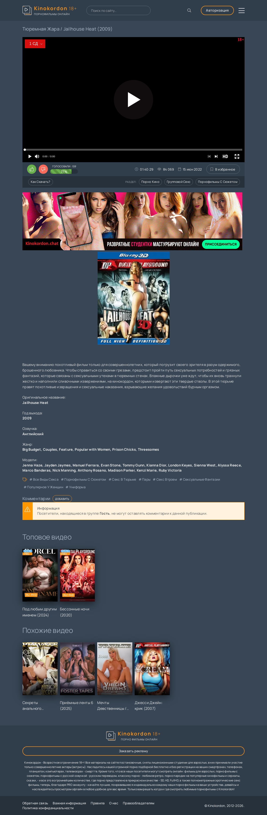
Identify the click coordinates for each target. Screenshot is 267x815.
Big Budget (31, 449)
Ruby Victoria (170, 470)
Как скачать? (40, 182)
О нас (113, 803)
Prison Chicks (124, 449)
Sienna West (205, 465)
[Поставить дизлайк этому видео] (43, 169)
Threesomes (148, 449)
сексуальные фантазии (201, 479)
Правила (98, 803)
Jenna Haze (32, 465)
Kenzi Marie (147, 470)
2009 (26, 418)
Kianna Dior (156, 465)
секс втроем (166, 479)
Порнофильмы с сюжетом (217, 182)
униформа (77, 487)
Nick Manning (64, 470)
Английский (32, 433)
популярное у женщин (45, 487)
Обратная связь (35, 803)
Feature (66, 449)
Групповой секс (178, 182)
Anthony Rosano (92, 470)
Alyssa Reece (229, 465)
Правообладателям (139, 803)
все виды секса (46, 479)
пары (146, 479)
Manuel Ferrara (86, 465)
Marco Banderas (36, 470)
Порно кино (150, 182)
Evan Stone (111, 465)
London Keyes (180, 465)
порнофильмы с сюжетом (85, 479)
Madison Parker (121, 470)
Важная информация (69, 803)
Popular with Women (92, 449)
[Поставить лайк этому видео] (31, 169)
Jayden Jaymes (57, 465)
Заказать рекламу (133, 751)
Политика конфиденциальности (48, 808)
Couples (50, 449)
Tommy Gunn (134, 465)
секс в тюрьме (124, 479)
